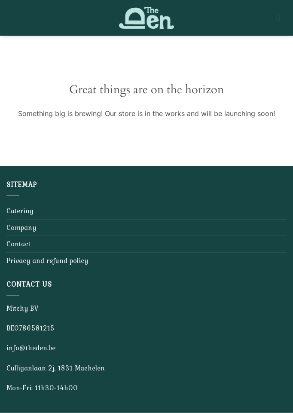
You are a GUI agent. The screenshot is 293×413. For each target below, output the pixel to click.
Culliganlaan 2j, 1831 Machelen (55, 368)
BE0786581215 (30, 328)
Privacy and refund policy (47, 260)
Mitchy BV (22, 308)
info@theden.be (30, 348)
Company (21, 227)
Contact (18, 244)
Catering (20, 210)
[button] (281, 17)
